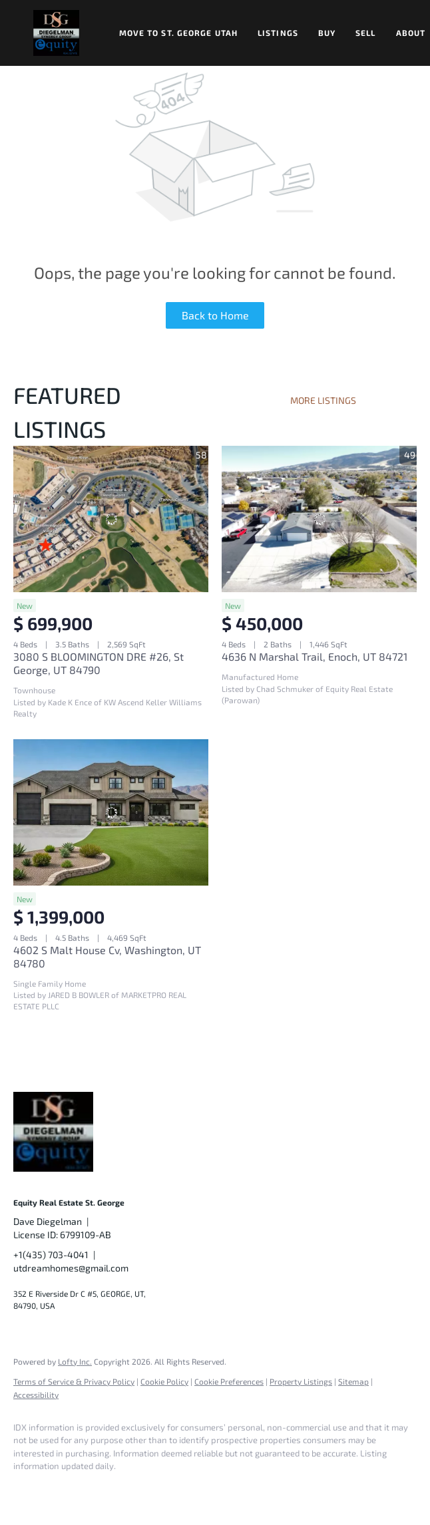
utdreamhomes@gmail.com (70, 1267)
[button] (56, 33)
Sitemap (353, 1381)
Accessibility (36, 1394)
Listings (278, 32)
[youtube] (184, 1489)
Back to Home (215, 315)
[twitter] (106, 1489)
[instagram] (145, 1489)
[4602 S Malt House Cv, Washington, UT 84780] (110, 812)
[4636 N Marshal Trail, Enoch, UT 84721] (319, 519)
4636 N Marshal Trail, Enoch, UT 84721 (314, 656)
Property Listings (301, 1381)
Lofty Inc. (75, 1361)
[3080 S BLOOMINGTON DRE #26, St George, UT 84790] (110, 519)
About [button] (411, 32)
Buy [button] (326, 32)
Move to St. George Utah (178, 32)
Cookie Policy (164, 1381)
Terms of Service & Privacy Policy (73, 1381)
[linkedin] (68, 1489)
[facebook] (29, 1489)
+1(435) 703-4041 (51, 1254)
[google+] (222, 1489)
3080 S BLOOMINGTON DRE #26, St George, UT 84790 (98, 663)
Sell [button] (365, 32)
